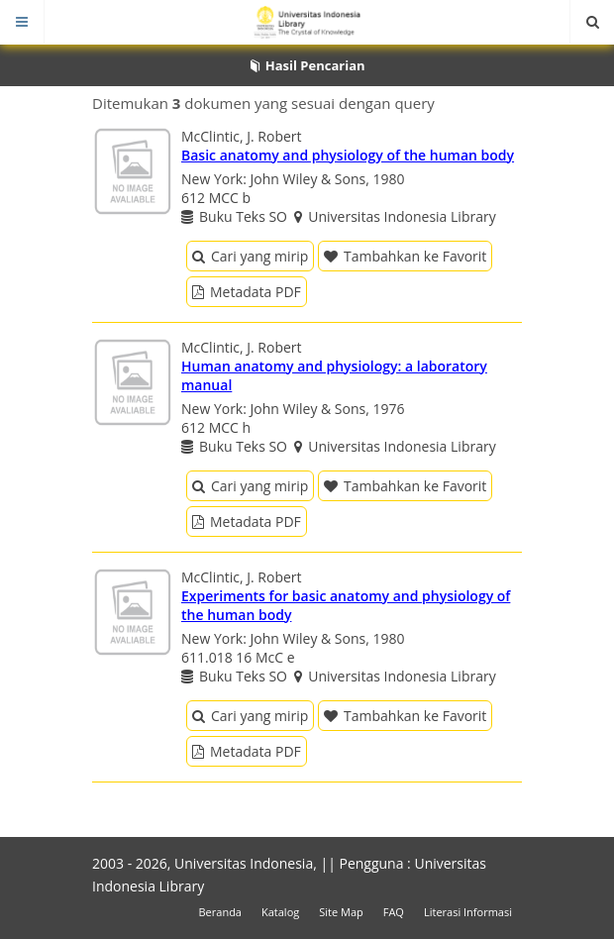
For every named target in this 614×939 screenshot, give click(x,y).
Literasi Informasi (468, 911)
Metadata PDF (246, 291)
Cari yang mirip (250, 256)
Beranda (220, 911)
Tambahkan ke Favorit (405, 256)
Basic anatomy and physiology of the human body (347, 155)
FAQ (393, 911)
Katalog (280, 911)
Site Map (341, 911)
